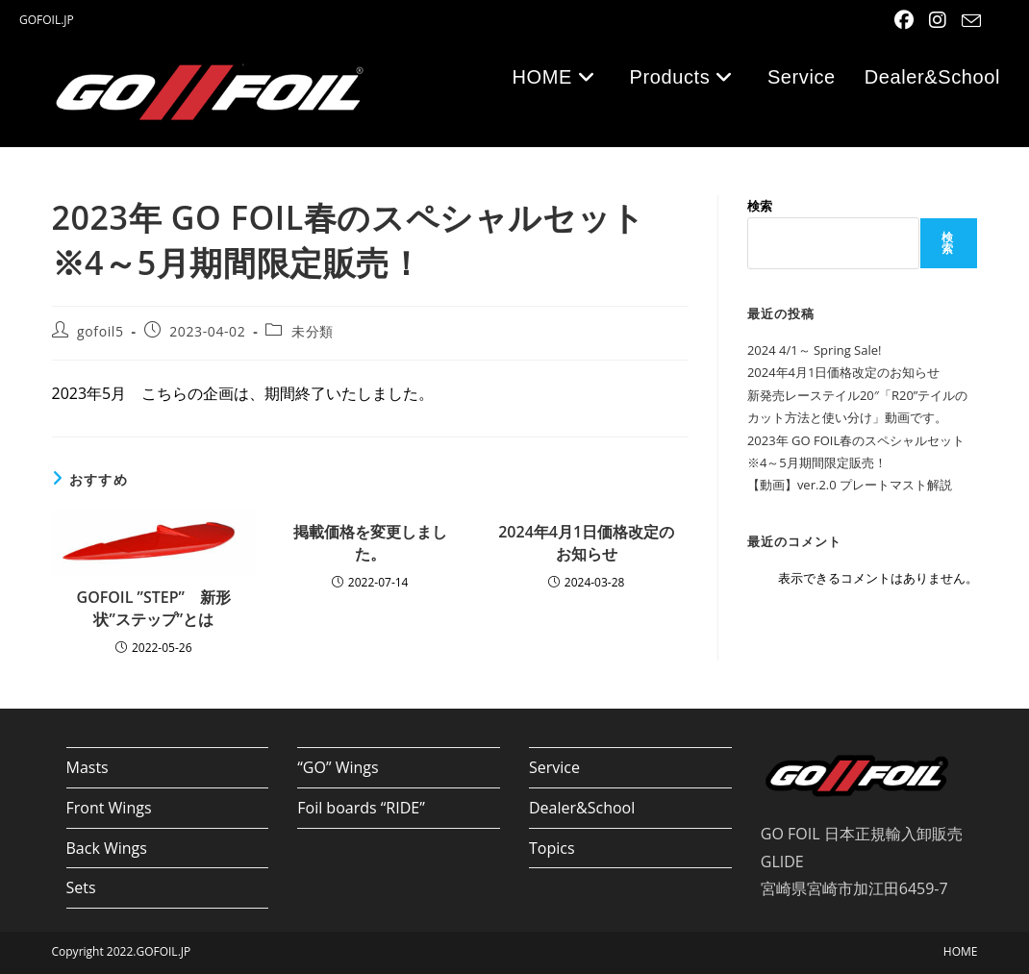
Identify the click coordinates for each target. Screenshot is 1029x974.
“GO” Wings (337, 767)
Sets (81, 887)
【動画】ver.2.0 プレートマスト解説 (849, 484)
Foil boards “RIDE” (361, 807)
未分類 (312, 331)
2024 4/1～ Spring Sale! (814, 350)
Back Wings (106, 848)
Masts (87, 767)
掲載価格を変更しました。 (370, 542)
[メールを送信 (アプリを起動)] (968, 21)
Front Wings (109, 807)
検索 (759, 205)
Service (554, 767)
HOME (960, 951)
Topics (552, 848)
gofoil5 (100, 331)
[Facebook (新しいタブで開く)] (906, 20)
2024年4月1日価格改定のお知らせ (586, 542)
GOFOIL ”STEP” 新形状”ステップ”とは (154, 608)
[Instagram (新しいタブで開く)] (939, 20)
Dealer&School (582, 807)
